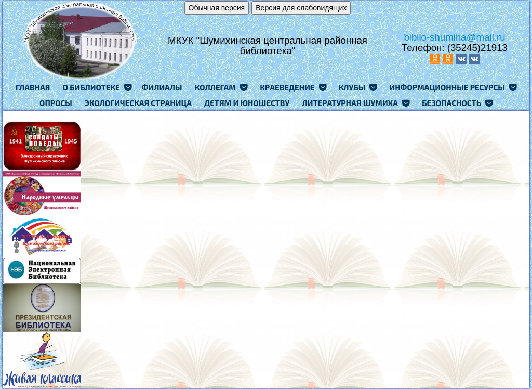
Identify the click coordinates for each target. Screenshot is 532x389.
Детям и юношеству (246, 103)
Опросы (55, 103)
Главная (33, 87)
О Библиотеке (91, 87)
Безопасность (451, 103)
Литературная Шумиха (350, 103)
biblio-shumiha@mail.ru (454, 37)
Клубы (352, 87)
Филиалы (162, 87)
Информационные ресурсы (446, 87)
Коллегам (215, 87)
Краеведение (287, 87)
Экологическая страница (138, 103)
